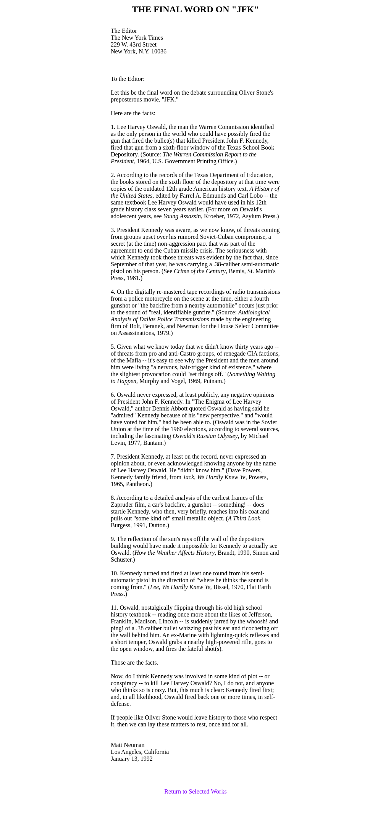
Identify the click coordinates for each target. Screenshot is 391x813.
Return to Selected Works (195, 791)
